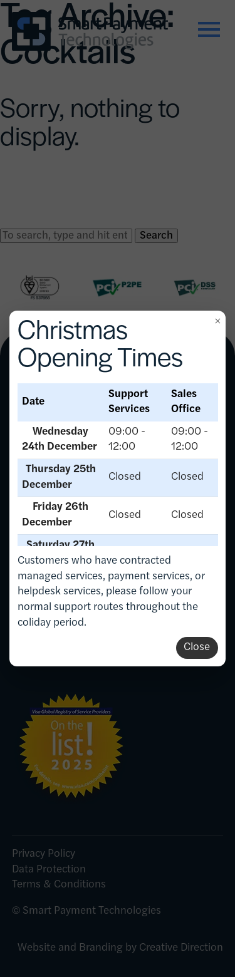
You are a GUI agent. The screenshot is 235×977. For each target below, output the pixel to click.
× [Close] (217, 320)
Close (197, 647)
